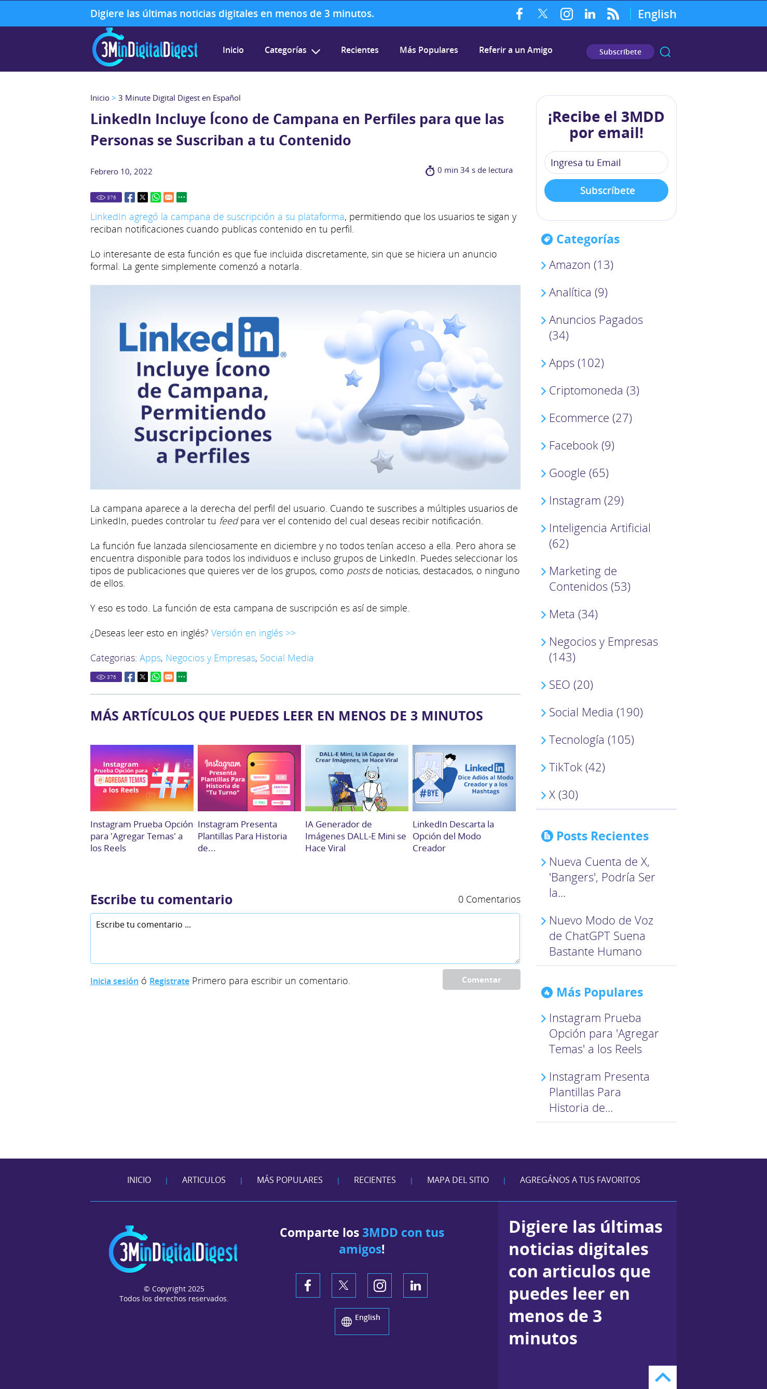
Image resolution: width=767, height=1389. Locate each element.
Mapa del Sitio (458, 1180)
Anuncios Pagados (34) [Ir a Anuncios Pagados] (596, 327)
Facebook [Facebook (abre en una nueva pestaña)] (519, 13)
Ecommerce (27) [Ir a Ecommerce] (590, 417)
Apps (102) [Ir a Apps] (576, 362)
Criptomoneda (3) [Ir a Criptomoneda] (594, 390)
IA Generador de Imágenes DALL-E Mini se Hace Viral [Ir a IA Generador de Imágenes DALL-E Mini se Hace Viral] (355, 836)
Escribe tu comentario (161, 899)
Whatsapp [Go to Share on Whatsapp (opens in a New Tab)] (155, 197)
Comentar (481, 979)
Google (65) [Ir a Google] (579, 472)
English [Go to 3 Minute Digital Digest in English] (367, 1317)
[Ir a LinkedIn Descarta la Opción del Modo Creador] (464, 778)
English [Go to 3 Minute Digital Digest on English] (657, 13)
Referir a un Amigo (516, 50)
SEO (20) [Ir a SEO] (571, 684)
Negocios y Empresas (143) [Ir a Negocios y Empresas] (603, 648)
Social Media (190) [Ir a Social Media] (596, 711)
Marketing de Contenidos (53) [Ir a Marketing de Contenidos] (590, 578)
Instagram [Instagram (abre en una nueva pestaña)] (566, 13)
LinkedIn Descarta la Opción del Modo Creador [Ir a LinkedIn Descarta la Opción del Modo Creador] (453, 836)
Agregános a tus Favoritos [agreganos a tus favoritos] (580, 1180)
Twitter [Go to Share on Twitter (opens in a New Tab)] (143, 197)
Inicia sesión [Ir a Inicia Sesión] (114, 981)
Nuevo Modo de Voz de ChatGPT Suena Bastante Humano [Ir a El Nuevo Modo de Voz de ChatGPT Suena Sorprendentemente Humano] (601, 935)
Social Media (287, 657)
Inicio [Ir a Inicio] (99, 97)
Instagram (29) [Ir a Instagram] (586, 500)
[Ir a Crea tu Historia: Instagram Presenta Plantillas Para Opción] (249, 778)
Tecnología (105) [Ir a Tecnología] (591, 739)
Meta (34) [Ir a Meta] (573, 613)
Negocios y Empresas (210, 657)
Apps (150, 657)
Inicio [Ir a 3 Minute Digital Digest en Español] (233, 50)
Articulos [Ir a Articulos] (204, 1180)
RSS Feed (613, 13)
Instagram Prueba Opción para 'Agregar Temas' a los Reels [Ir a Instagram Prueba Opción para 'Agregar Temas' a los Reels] (141, 836)
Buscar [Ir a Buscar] (665, 52)
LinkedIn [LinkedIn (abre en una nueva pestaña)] (589, 13)
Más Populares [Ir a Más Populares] (429, 50)
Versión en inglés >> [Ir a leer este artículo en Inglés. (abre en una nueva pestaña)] (253, 633)
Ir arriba (663, 1377)
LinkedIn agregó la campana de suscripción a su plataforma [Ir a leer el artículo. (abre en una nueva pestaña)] (217, 216)
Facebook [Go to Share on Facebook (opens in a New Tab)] (130, 197)
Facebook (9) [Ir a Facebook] (581, 445)
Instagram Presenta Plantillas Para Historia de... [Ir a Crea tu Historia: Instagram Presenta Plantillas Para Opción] (242, 836)
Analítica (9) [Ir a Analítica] (578, 291)
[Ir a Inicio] (144, 65)
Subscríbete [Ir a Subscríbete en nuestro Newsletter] (620, 52)
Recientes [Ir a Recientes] (360, 50)
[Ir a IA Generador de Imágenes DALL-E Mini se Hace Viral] (356, 778)
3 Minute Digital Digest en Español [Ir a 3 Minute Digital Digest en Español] (179, 97)
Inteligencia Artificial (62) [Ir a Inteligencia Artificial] (600, 535)
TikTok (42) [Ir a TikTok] (577, 766)
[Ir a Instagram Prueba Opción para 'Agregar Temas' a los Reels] (142, 778)
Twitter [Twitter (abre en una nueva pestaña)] (543, 13)
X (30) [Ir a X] (563, 794)
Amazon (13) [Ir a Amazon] (581, 264)
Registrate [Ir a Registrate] (169, 981)
